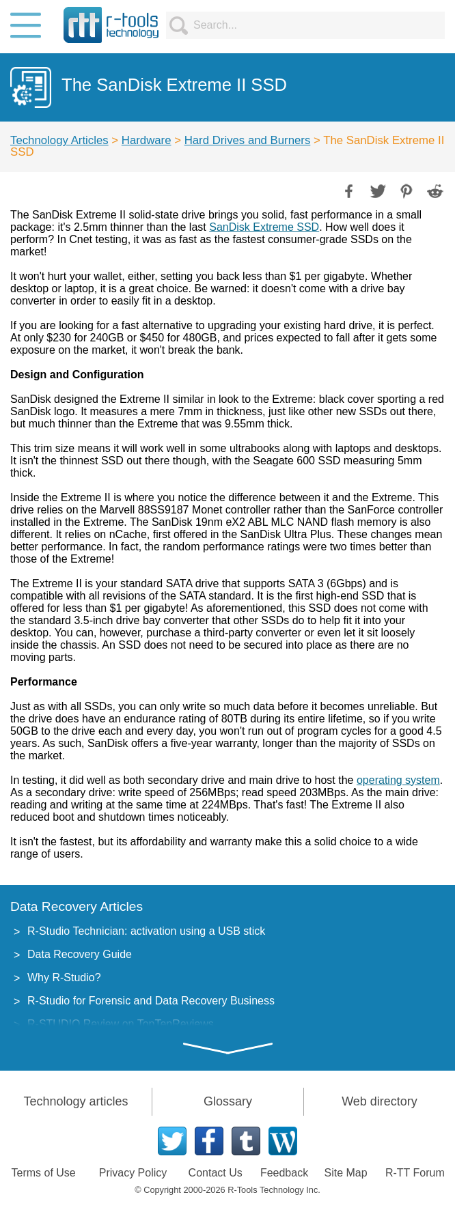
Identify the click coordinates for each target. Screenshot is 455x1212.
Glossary (228, 1101)
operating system (398, 780)
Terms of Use (44, 1173)
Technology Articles (59, 140)
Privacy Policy (133, 1173)
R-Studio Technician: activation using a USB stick (146, 931)
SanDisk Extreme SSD (264, 227)
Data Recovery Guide (79, 954)
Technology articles (75, 1101)
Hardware (146, 140)
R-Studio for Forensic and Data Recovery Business (151, 1000)
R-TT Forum (415, 1173)
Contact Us (216, 1173)
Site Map (346, 1173)
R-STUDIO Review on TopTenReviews (120, 1024)
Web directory (379, 1101)
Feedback (284, 1173)
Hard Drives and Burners (247, 140)
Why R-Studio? (64, 977)
